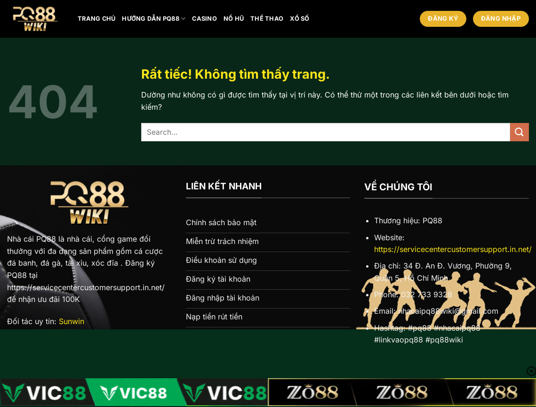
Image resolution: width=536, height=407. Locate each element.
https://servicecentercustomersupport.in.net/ (453, 249)
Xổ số (299, 18)
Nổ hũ (234, 18)
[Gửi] (519, 132)
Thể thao (266, 18)
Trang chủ (96, 18)
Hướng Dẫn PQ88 (153, 18)
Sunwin (71, 321)
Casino (204, 18)
